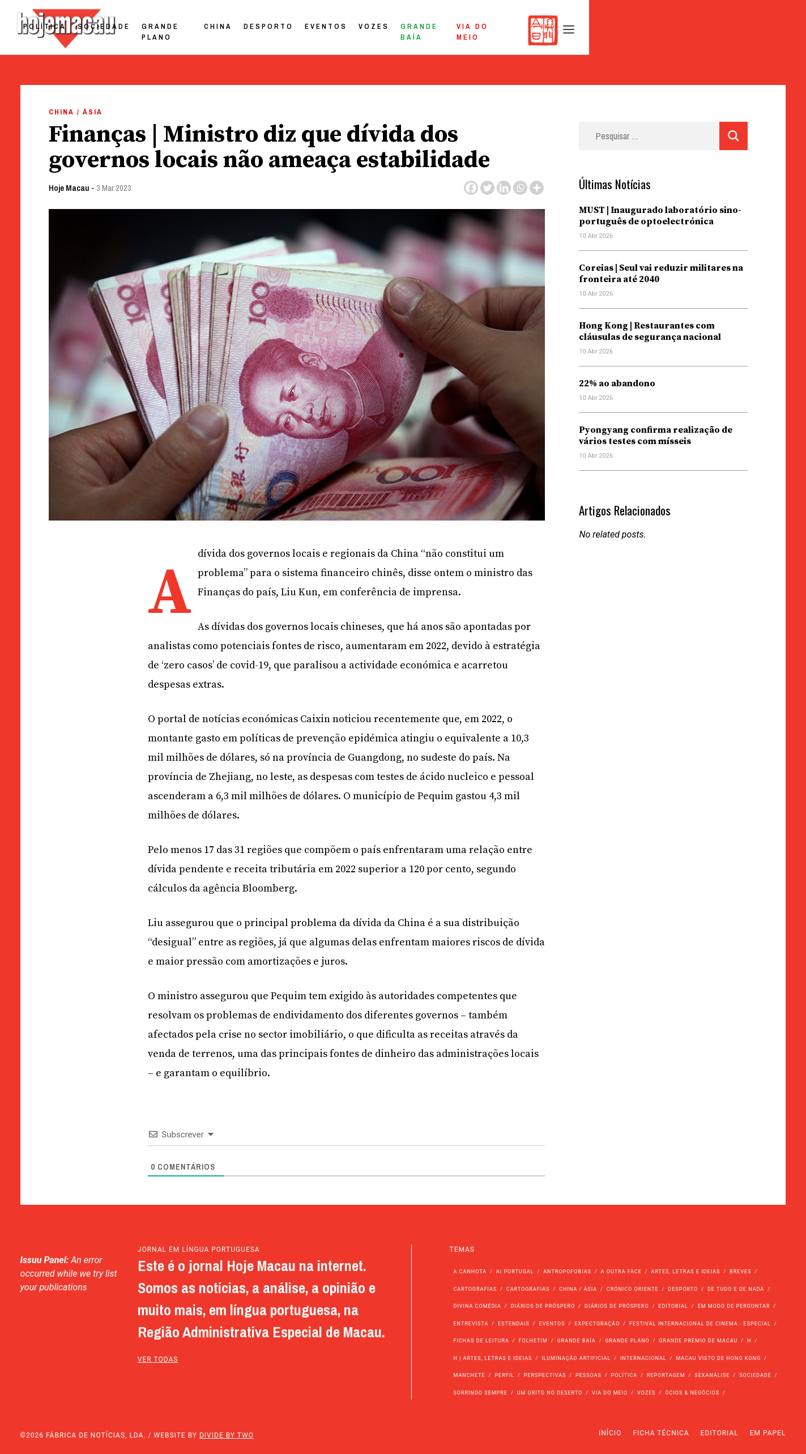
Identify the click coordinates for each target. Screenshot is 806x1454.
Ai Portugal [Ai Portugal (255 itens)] (515, 1271)
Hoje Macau (69, 188)
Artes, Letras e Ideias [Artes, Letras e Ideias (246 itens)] (685, 1271)
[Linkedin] (504, 188)
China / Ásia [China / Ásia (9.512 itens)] (578, 1289)
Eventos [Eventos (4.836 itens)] (552, 1324)
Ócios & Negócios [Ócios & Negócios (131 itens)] (692, 1393)
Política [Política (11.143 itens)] (624, 1375)
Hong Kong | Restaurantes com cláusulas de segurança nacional (650, 331)
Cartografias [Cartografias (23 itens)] (528, 1289)
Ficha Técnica (661, 1433)
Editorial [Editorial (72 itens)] (673, 1306)
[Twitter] (487, 188)
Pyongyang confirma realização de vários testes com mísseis (655, 435)
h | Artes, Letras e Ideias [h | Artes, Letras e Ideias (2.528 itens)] (492, 1358)
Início (610, 1433)
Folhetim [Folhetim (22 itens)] (533, 1341)
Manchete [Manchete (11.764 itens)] (469, 1375)
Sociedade (262, 30)
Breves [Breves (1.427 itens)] (740, 1271)
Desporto (447, 30)
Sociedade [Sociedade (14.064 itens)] (755, 1375)
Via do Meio (682, 30)
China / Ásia (76, 112)
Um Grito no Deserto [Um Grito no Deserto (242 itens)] (550, 1393)
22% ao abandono (617, 383)
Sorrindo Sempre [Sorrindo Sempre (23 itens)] (480, 1393)
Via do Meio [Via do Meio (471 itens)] (610, 1393)
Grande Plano (335, 30)
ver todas (158, 1359)
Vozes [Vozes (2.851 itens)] (646, 1393)
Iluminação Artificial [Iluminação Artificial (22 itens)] (576, 1358)
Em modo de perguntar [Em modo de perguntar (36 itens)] (734, 1306)
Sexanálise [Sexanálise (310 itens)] (712, 1375)
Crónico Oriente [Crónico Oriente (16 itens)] (633, 1289)
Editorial (720, 1433)
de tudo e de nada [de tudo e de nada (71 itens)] (735, 1289)
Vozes (552, 30)
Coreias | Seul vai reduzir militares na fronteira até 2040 (661, 273)
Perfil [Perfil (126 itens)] (504, 1375)
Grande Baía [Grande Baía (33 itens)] (576, 1341)
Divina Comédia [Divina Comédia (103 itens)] (477, 1306)
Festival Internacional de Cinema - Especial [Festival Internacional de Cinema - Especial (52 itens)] (700, 1324)
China (396, 30)
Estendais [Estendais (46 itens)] (514, 1324)
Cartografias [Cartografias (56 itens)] (475, 1289)
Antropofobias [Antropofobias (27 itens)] (567, 1271)
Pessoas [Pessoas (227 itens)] (588, 1375)
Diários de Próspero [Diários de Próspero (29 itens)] (617, 1306)
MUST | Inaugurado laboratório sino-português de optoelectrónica (660, 215)
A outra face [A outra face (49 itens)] (621, 1271)
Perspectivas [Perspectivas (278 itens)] (545, 1375)
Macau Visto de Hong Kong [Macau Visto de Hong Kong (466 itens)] (718, 1358)
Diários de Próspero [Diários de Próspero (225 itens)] (543, 1306)
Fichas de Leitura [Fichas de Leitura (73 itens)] (481, 1341)
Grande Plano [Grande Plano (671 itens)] (627, 1341)
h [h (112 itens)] (749, 1341)
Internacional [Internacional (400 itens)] (643, 1358)
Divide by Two (226, 1435)
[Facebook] (471, 188)
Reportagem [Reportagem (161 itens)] (666, 1375)
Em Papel (768, 1433)
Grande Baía (610, 30)
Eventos (504, 30)
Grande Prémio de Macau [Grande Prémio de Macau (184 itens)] (698, 1341)
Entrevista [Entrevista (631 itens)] (470, 1324)
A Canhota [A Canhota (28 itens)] (470, 1271)
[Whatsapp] (520, 188)
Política (203, 30)
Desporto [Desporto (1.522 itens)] (683, 1289)
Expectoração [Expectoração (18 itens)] (597, 1324)
